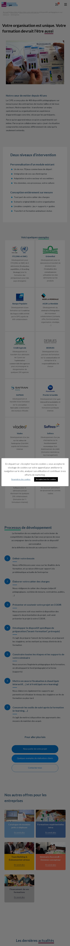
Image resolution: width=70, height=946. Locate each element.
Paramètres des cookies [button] (21, 479)
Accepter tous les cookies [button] (46, 479)
